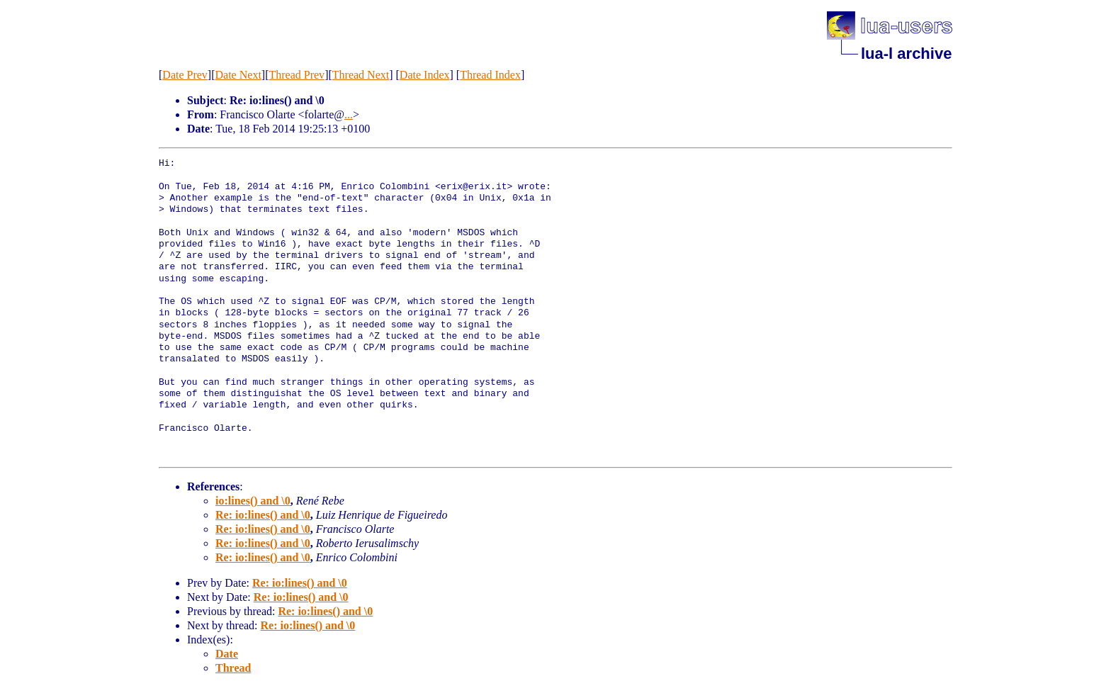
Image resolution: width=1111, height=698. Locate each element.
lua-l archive (906, 53)
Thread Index (490, 75)
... (348, 114)
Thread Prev (297, 75)
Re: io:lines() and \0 (262, 515)
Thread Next (360, 75)
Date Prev (185, 75)
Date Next (238, 75)
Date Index (425, 75)
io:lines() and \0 (253, 501)
